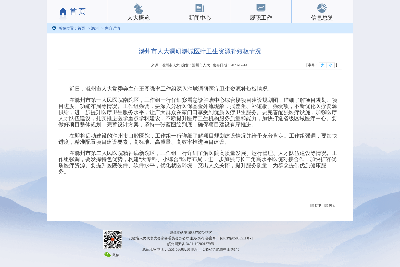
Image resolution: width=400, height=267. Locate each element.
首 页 (78, 11)
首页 (81, 28)
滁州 (95, 28)
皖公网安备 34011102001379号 (190, 244)
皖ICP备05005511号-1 (236, 238)
